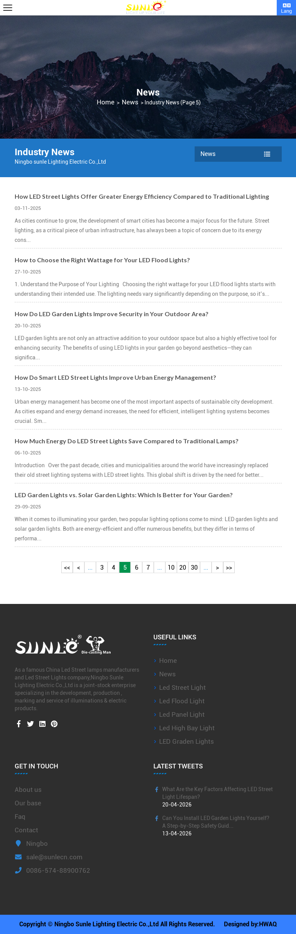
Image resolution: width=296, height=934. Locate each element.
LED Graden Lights (186, 741)
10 (171, 567)
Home (105, 102)
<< (67, 567)
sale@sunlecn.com (48, 857)
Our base (28, 803)
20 (182, 567)
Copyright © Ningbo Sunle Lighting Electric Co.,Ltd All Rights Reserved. (117, 924)
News (130, 102)
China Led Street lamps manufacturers (92, 670)
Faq (20, 816)
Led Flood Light (182, 701)
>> (229, 567)
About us (28, 789)
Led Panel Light (182, 714)
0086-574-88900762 (52, 870)
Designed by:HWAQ (250, 924)
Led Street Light (182, 687)
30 (194, 567)
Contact (26, 830)
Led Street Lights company (57, 677)
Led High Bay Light (187, 728)
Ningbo (31, 843)
